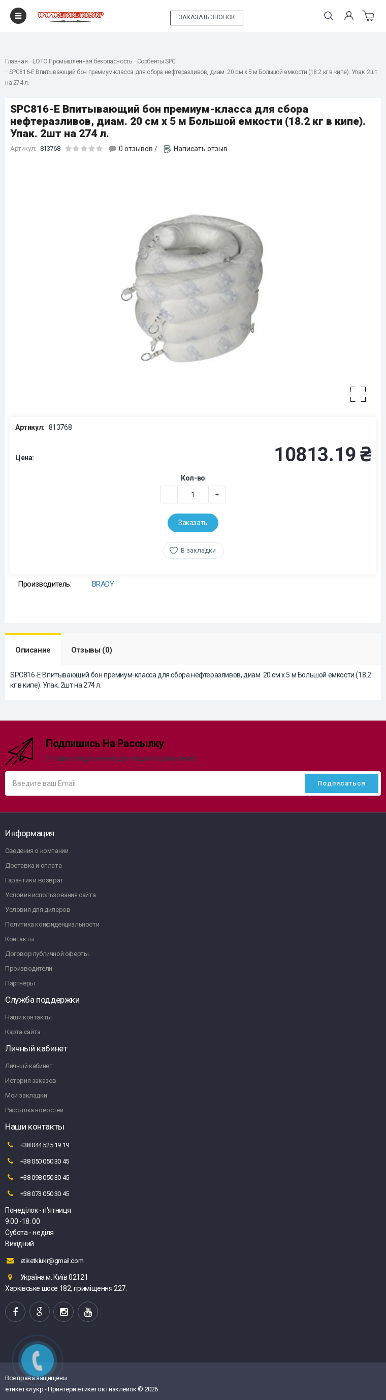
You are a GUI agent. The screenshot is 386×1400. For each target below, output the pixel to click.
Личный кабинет (28, 1066)
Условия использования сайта (50, 895)
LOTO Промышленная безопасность (82, 61)
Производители (28, 968)
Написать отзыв (201, 149)
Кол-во (193, 478)
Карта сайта (23, 1032)
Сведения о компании (36, 851)
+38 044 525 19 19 (37, 1145)
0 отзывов (136, 149)
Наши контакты (28, 1017)
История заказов (30, 1080)
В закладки (198, 550)
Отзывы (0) (91, 650)
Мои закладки (26, 1095)
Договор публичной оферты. (47, 954)
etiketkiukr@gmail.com (44, 1260)
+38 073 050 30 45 (37, 1193)
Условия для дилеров (37, 909)
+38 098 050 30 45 (37, 1177)
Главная (16, 61)
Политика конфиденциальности (52, 924)
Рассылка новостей (34, 1110)
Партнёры (20, 983)
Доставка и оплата (33, 865)
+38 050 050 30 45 (37, 1161)
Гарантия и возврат (34, 880)
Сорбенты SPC (156, 61)
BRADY (103, 584)
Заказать (193, 523)
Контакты (20, 939)
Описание (33, 650)
